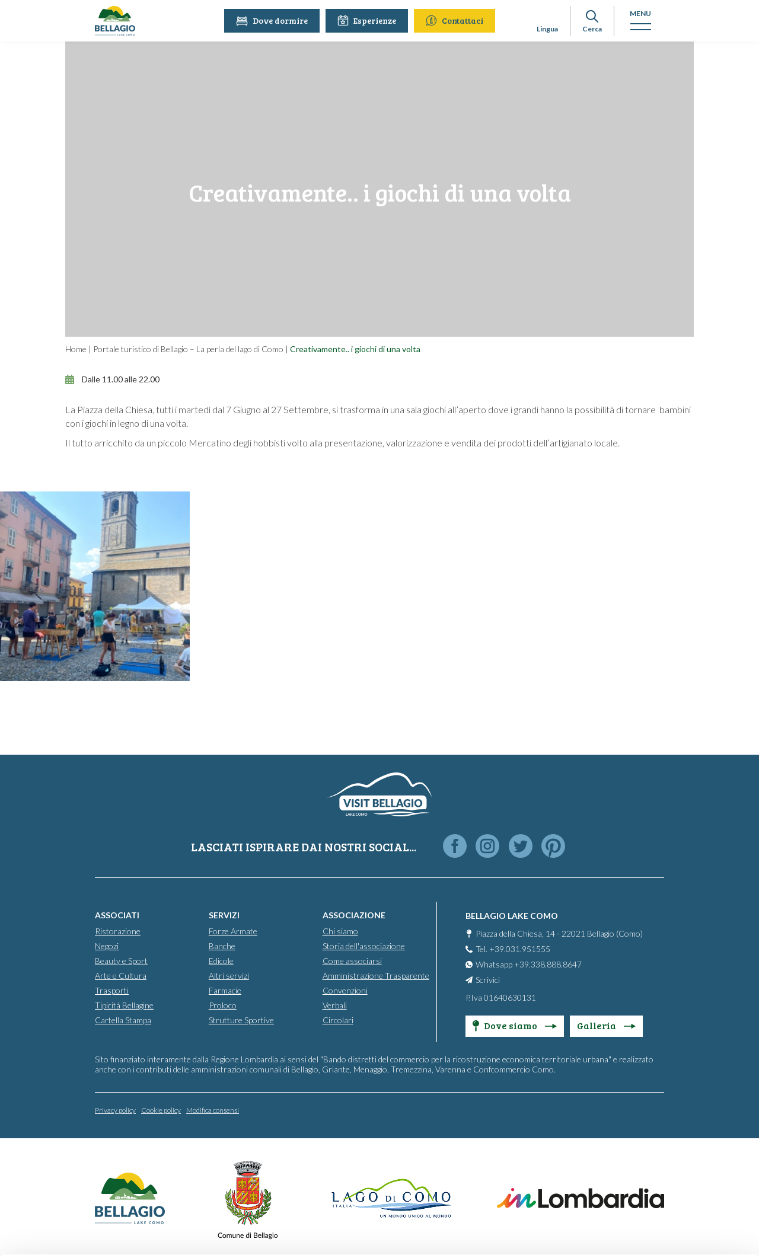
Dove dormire (274, 20)
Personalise (661, 1131)
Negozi (107, 946)
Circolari (338, 1020)
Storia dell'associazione (364, 946)
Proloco (223, 1005)
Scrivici (488, 980)
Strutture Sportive (241, 1020)
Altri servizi (229, 975)
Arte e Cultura (120, 975)
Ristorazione (118, 931)
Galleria (606, 1025)
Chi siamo (340, 931)
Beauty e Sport (121, 961)
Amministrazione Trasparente (376, 975)
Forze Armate (233, 931)
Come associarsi (352, 961)
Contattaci (457, 20)
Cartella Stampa (123, 1020)
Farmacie (225, 990)
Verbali (335, 1005)
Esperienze (369, 20)
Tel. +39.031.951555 (513, 949)
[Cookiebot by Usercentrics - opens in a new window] (77, 1235)
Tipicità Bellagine (124, 1005)
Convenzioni (345, 990)
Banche (222, 946)
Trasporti (112, 990)
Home (76, 349)
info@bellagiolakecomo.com (219, 1160)
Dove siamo (515, 1025)
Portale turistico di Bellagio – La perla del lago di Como (188, 349)
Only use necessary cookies (660, 1169)
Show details (183, 1235)
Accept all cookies (660, 1092)
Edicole (221, 961)
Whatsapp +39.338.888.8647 (529, 964)
